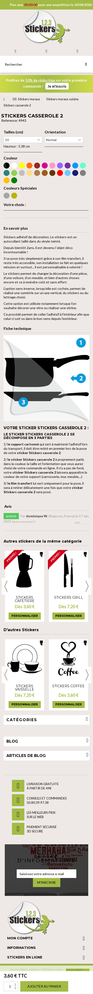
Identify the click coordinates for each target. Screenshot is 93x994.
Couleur (11, 158)
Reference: (9, 120)
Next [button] (87, 586)
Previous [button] (6, 586)
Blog (12, 741)
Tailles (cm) (13, 132)
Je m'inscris (57, 86)
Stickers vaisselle (24, 688)
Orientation (55, 132)
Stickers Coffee (68, 686)
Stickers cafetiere (25, 599)
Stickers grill (68, 597)
